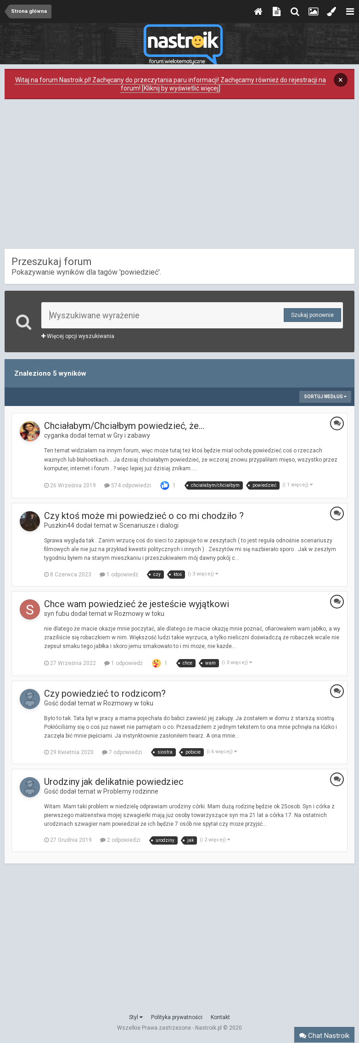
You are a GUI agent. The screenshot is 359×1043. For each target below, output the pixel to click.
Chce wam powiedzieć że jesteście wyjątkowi (136, 603)
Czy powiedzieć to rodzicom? (105, 693)
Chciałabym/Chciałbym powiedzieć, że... (124, 425)
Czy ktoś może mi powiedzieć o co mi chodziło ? (144, 515)
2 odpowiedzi (120, 840)
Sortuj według (325, 396)
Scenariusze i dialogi (149, 525)
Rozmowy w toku (139, 613)
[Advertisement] (179, 176)
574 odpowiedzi (127, 485)
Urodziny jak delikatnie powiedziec (114, 781)
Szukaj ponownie (312, 315)
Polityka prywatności (176, 1017)
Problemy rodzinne (130, 791)
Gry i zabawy (131, 435)
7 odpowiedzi (122, 752)
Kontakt (220, 1017)
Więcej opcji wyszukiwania (77, 336)
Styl (136, 1017)
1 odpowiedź (119, 574)
